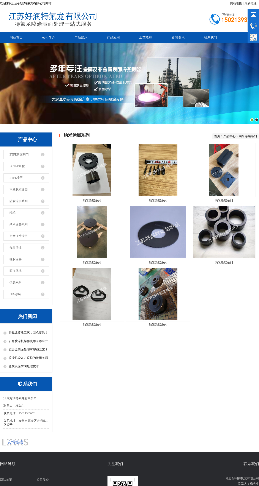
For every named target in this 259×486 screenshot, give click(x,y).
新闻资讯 (178, 37)
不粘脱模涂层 (18, 189)
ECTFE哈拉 (17, 166)
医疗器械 (15, 271)
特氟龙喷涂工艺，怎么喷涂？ (28, 332)
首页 (217, 136)
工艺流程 (145, 37)
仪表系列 (15, 282)
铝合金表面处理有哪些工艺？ (28, 349)
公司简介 (48, 37)
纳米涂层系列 (18, 224)
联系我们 (210, 37)
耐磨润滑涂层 (18, 236)
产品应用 (113, 37)
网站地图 (236, 3)
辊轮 (12, 212)
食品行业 (15, 247)
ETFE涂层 (16, 177)
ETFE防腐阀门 (19, 154)
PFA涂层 (15, 294)
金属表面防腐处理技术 (24, 366)
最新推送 (251, 3)
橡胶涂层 (15, 259)
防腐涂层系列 (18, 201)
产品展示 (80, 37)
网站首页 (16, 37)
